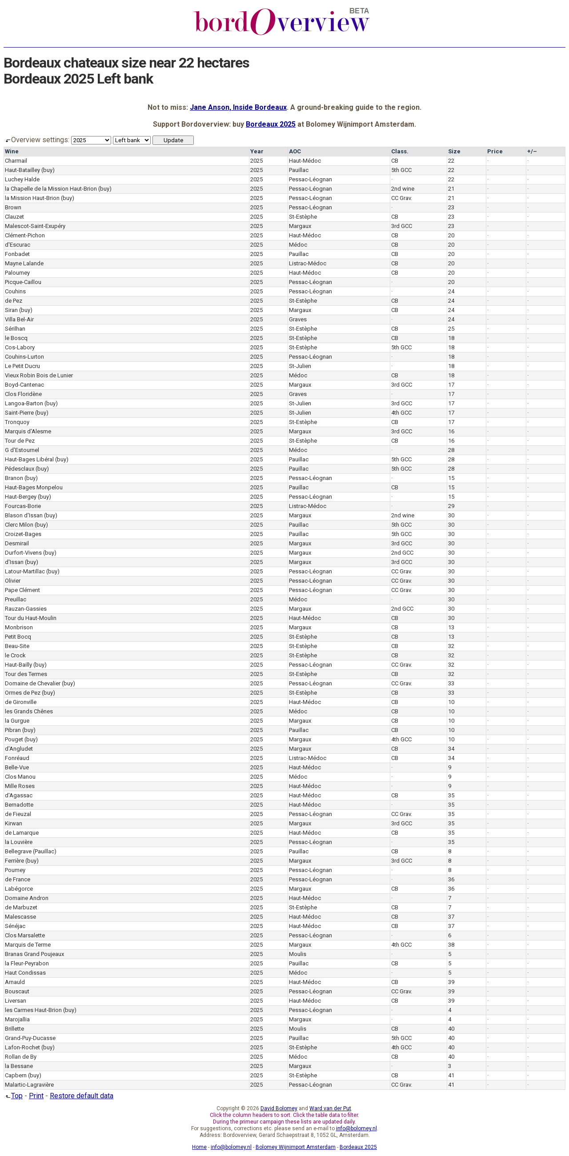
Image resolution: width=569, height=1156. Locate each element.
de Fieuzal (18, 814)
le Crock (15, 655)
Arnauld (15, 982)
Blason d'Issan (24, 515)
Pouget (14, 739)
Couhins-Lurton (24, 356)
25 (451, 328)
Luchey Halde (22, 179)
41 (451, 1075)
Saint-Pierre (19, 412)
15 (451, 478)
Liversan (15, 1000)
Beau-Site (17, 646)
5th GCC (401, 170)
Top (13, 1096)
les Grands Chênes (29, 711)
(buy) (48, 170)
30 (451, 515)
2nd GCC (402, 552)
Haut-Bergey (20, 496)
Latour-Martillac (25, 571)
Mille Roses (20, 786)
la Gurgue (17, 720)
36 (451, 879)
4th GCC (401, 412)
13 (451, 627)
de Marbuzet (21, 907)
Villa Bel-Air (19, 319)
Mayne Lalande (24, 263)
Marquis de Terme (28, 944)
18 (451, 338)
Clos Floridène (23, 394)
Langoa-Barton (24, 403)
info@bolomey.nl (356, 1128)
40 (451, 1028)
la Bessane (19, 1066)
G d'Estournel (22, 450)
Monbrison (19, 627)
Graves (298, 319)
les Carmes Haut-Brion (33, 1010)
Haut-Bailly (18, 664)
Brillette (14, 1028)
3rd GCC (401, 226)
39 (451, 982)
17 (451, 384)
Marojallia (17, 1019)
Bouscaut (17, 991)
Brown (13, 207)
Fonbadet (17, 254)
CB (394, 160)
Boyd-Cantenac (24, 384)
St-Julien (300, 366)
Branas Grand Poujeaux (34, 954)
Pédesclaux (19, 468)
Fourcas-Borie (23, 506)
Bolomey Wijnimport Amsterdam (296, 1147)
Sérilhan (15, 328)
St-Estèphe (303, 216)
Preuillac (15, 599)
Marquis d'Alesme (28, 431)
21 (451, 188)
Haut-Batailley (22, 170)
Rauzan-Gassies (26, 608)
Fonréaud (17, 758)
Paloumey (17, 272)
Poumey (15, 870)
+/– (532, 151)
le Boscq (16, 338)
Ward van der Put (330, 1108)
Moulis (297, 954)
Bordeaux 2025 (271, 124)
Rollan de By (20, 1056)
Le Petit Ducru (22, 366)
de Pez (13, 300)
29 (451, 506)
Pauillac (299, 170)
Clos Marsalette (25, 935)
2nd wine (402, 188)
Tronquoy (17, 422)
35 (451, 795)
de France (17, 879)
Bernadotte (19, 804)
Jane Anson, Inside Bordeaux (238, 107)
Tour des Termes (26, 674)
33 (451, 683)
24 (451, 291)
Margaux (300, 226)
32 (451, 646)
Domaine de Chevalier (32, 683)
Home (199, 1147)
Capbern (16, 1075)
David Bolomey (278, 1108)
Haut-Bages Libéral (29, 459)
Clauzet (14, 216)
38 (451, 944)
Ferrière (14, 860)
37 (451, 916)
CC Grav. (401, 198)
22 (451, 160)
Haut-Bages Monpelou (34, 487)
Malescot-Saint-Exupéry (35, 226)
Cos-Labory (20, 347)
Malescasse (20, 916)
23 (451, 207)
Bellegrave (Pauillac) (30, 851)
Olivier (12, 580)
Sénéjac (15, 926)
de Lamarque (22, 832)
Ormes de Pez (22, 692)
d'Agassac (18, 795)
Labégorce (19, 888)
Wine (12, 151)
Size (454, 151)
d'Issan (14, 562)
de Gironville (20, 702)
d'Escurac (17, 244)
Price (495, 151)
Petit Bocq (18, 636)
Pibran (13, 730)
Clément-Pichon (25, 235)
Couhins (15, 291)
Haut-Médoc (305, 160)
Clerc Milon (19, 524)
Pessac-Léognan (310, 179)
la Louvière (18, 842)
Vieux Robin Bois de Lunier (39, 375)
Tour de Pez (20, 440)
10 (451, 702)
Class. (400, 151)
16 (451, 431)
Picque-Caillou (23, 282)
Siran (11, 310)
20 (451, 235)
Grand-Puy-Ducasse (30, 1038)
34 (451, 748)
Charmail (16, 160)
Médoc (298, 244)
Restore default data (81, 1096)
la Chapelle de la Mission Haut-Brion (51, 188)
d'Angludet (19, 748)
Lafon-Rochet (22, 1047)
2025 (256, 160)
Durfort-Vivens (23, 552)
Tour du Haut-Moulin (30, 618)
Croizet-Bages (23, 534)
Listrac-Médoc (307, 263)
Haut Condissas (25, 972)
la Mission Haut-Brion (32, 198)
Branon (14, 478)
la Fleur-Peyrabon (27, 963)
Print (36, 1096)
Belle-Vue (17, 767)
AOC (295, 151)
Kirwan (13, 823)
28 (451, 450)
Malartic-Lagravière (29, 1084)
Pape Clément (22, 590)
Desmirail (17, 543)
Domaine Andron (26, 898)
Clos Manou (20, 776)
